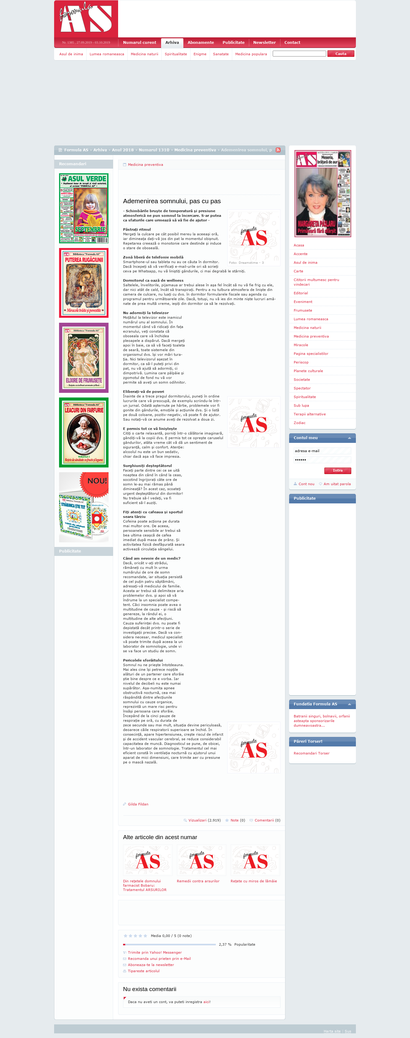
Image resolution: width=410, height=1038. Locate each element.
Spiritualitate (176, 54)
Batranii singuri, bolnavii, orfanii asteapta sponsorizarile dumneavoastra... (322, 720)
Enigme (200, 54)
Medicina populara (251, 54)
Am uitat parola (337, 484)
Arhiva (172, 42)
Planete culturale (308, 371)
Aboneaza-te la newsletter (151, 965)
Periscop (301, 362)
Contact (292, 42)
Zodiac (299, 423)
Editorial (301, 293)
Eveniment (303, 302)
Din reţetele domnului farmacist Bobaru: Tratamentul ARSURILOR (148, 868)
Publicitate (234, 42)
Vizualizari (205, 820)
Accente (301, 254)
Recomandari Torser (312, 753)
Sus (348, 1031)
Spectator (302, 388)
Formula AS (76, 150)
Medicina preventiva (195, 150)
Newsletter (264, 42)
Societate (302, 379)
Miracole (301, 345)
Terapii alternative (310, 414)
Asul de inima (71, 54)
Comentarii (267, 820)
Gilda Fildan (138, 804)
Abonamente (201, 42)
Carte (298, 271)
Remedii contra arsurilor (201, 863)
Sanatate (221, 54)
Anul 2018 (123, 150)
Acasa (299, 245)
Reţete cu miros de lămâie (255, 863)
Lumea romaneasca (107, 54)
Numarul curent (139, 42)
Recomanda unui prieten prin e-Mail (159, 958)
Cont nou (306, 484)
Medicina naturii (144, 54)
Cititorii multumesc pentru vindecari (316, 282)
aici (206, 1002)
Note (238, 820)
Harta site (332, 1031)
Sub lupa (301, 405)
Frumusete (303, 310)
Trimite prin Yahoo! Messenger (155, 952)
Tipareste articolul (144, 971)
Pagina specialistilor (311, 353)
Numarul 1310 (154, 150)
